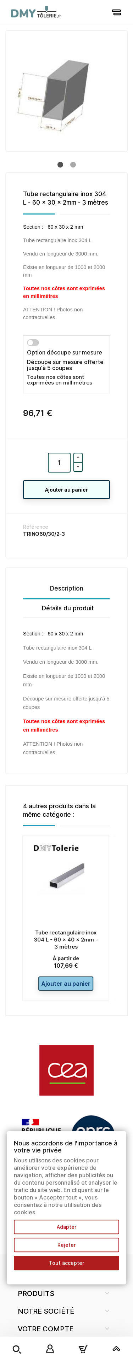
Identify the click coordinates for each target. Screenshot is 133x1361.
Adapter (66, 1227)
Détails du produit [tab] (68, 608)
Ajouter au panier (66, 490)
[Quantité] (59, 463)
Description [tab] (66, 588)
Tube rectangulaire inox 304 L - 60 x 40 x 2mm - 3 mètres (66, 939)
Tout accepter (66, 1263)
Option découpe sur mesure (64, 352)
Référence (35, 527)
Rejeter (66, 1245)
